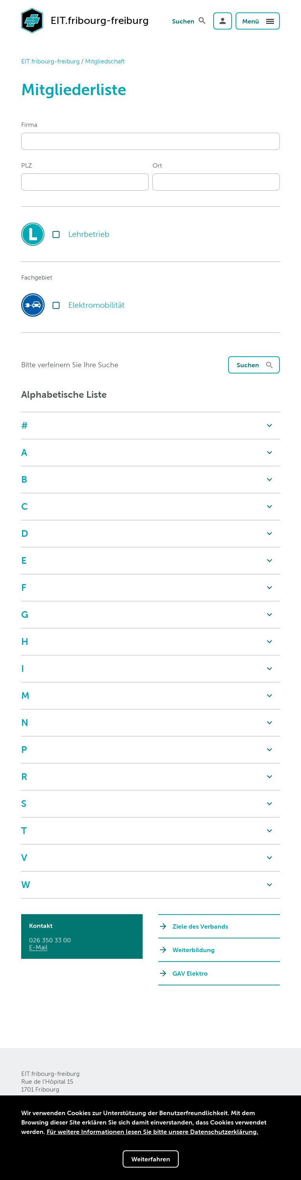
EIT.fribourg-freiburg (50, 61)
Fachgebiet (36, 277)
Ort (157, 165)
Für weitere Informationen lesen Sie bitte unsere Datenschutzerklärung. (152, 1132)
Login (222, 20)
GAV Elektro (190, 973)
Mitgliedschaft (105, 61)
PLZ (26, 165)
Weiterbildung (193, 949)
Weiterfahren (150, 1159)
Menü (258, 20)
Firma (29, 124)
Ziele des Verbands (200, 926)
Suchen (183, 20)
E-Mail (38, 947)
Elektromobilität (96, 305)
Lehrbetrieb (88, 234)
